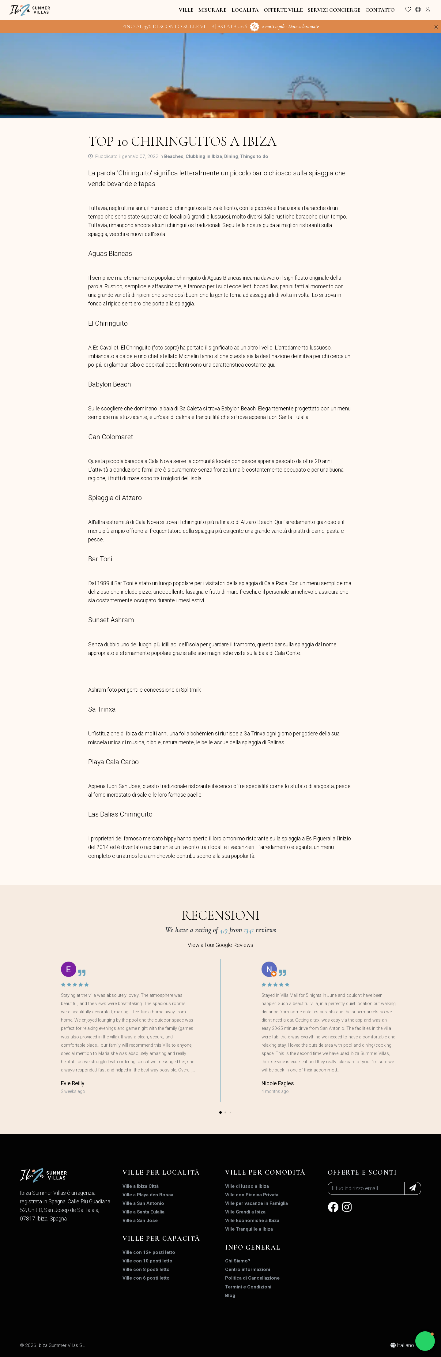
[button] (220, 1112)
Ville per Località (161, 1172)
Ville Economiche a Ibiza (252, 1220)
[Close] (436, 27)
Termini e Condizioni (248, 1287)
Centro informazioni (247, 1269)
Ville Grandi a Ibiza (245, 1212)
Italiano (402, 1345)
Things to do (254, 156)
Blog (230, 1295)
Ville (186, 10)
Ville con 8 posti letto (146, 1269)
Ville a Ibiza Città (141, 1186)
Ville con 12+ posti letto (149, 1252)
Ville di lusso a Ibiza (247, 1186)
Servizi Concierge (334, 10)
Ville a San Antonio (143, 1203)
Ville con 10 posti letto (147, 1261)
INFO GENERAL (253, 1247)
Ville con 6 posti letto (146, 1278)
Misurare (212, 10)
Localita (245, 10)
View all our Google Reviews (220, 945)
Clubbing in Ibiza (204, 156)
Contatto (380, 10)
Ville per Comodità (265, 1172)
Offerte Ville (283, 10)
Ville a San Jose (140, 1220)
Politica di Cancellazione (252, 1278)
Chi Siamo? (237, 1261)
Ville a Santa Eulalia (143, 1212)
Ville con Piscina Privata (251, 1195)
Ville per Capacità (162, 1239)
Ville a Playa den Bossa (148, 1195)
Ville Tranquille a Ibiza (249, 1229)
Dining (231, 156)
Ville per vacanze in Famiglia (256, 1203)
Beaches (173, 156)
